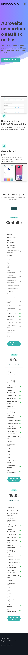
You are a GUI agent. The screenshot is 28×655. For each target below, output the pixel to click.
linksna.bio (5, 638)
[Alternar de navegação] (25, 4)
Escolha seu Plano (14, 344)
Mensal (14, 209)
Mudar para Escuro (7, 645)
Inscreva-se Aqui (10, 60)
